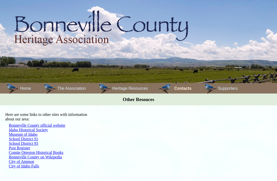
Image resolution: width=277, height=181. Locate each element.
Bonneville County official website (37, 125)
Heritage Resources (130, 88)
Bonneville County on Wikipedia (35, 157)
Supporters (228, 88)
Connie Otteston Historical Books (36, 152)
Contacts (182, 88)
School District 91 (23, 139)
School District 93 (23, 143)
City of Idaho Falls (24, 166)
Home (25, 88)
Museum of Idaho (23, 134)
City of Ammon (21, 161)
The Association (71, 88)
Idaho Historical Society (28, 130)
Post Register (19, 148)
